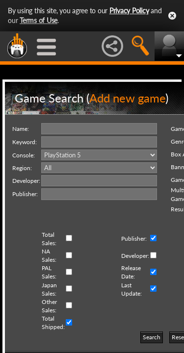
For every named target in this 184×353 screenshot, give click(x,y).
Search (151, 337)
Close (172, 16)
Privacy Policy (129, 10)
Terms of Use (38, 20)
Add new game (127, 98)
